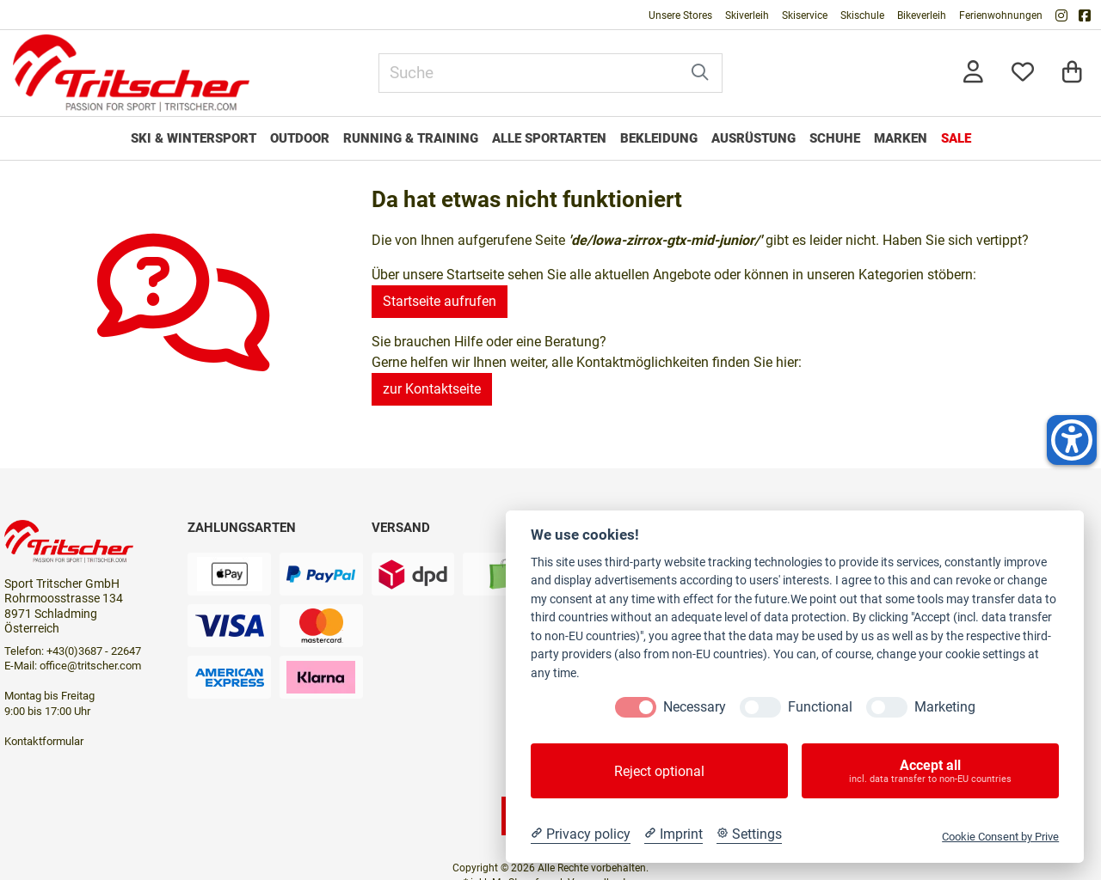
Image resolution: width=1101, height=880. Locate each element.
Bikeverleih (921, 15)
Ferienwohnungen (1001, 15)
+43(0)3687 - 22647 (93, 651)
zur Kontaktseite (432, 389)
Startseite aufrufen (439, 301)
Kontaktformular (43, 741)
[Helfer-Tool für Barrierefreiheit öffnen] (1072, 440)
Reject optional (659, 771)
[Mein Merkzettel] (1023, 73)
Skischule (862, 15)
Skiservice (804, 15)
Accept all (930, 771)
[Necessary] (635, 707)
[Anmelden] (973, 73)
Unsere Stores (680, 15)
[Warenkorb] (1072, 73)
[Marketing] (886, 707)
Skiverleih (747, 15)
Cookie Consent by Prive (1000, 836)
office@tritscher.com (90, 665)
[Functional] (760, 707)
